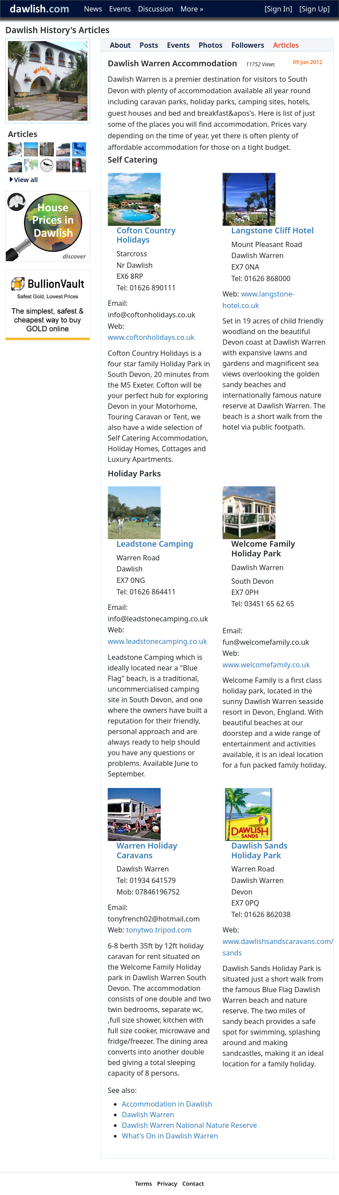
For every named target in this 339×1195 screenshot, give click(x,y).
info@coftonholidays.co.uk (152, 315)
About (120, 45)
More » (192, 9)
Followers (247, 45)
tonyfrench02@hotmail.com (154, 919)
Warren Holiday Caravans (147, 850)
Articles (286, 45)
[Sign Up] (314, 9)
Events (120, 9)
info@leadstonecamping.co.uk (158, 619)
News (93, 9)
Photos (210, 45)
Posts (148, 45)
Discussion (155, 9)
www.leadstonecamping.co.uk (157, 641)
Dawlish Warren (148, 1114)
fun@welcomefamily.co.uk (265, 642)
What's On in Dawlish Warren (170, 1136)
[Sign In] (278, 9)
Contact (193, 1183)
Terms (143, 1183)
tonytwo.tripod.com (159, 930)
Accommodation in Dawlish (167, 1104)
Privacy (167, 1183)
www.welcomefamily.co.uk (266, 665)
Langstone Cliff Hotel (272, 230)
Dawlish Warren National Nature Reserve (189, 1125)
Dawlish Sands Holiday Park (259, 850)
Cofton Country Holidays (146, 235)
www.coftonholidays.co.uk (151, 337)
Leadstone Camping (155, 543)
